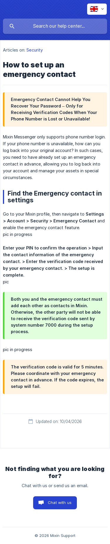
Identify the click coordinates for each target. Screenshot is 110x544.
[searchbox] (55, 26)
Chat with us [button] (60, 502)
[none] (97, 9)
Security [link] (34, 49)
